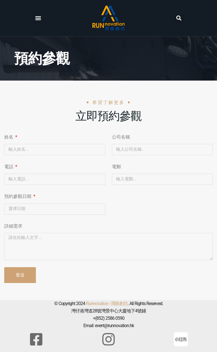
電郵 (116, 166)
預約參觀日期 (18, 196)
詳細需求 (13, 226)
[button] (38, 18)
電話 (9, 166)
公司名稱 (121, 137)
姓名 (9, 137)
